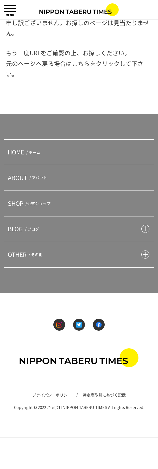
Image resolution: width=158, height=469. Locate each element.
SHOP (30, 203)
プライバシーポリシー (51, 395)
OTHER (26, 254)
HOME (25, 152)
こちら (81, 63)
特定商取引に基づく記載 (104, 395)
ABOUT (28, 177)
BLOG (24, 229)
